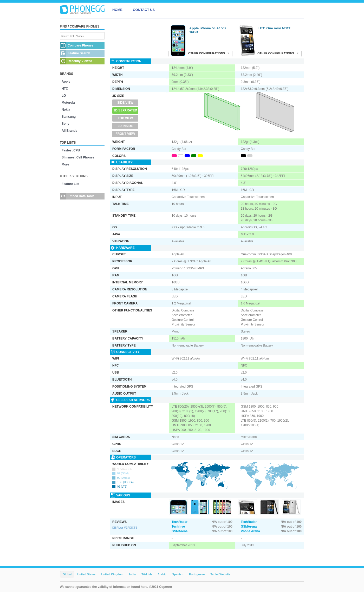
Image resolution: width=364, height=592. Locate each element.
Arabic (162, 574)
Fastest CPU (71, 150)
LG (64, 95)
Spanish (177, 574)
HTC (65, 88)
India (132, 574)
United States (86, 574)
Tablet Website (220, 574)
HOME (117, 10)
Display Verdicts (124, 527)
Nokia (66, 109)
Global (67, 574)
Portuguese (197, 574)
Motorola (68, 102)
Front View (125, 134)
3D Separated (125, 110)
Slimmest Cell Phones (78, 157)
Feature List (70, 184)
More (65, 164)
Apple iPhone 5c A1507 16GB (207, 30)
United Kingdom (112, 574)
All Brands (69, 130)
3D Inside (125, 126)
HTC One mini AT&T (274, 28)
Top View (125, 118)
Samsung (69, 116)
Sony (65, 123)
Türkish (146, 574)
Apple (66, 81)
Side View (125, 102)
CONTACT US (144, 10)
